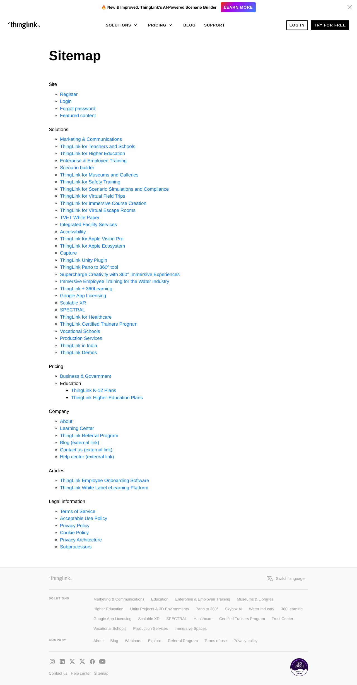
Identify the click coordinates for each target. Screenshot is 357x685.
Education (159, 599)
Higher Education (108, 609)
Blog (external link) (79, 442)
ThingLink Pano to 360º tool (89, 267)
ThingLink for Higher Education (92, 153)
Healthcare (203, 618)
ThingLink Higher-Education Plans (107, 397)
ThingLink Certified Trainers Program (99, 324)
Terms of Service (77, 511)
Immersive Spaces (191, 628)
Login (66, 101)
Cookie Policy (74, 532)
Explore (154, 640)
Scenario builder (77, 167)
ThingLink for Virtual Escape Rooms (98, 210)
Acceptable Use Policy (83, 518)
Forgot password (77, 108)
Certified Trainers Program (242, 618)
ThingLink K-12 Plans (93, 390)
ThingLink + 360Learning (86, 288)
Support (214, 25)
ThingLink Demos (78, 352)
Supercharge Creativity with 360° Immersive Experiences (120, 274)
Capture (68, 253)
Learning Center (77, 428)
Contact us (58, 673)
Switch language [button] (286, 578)
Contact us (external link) (86, 449)
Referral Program (183, 640)
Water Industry (261, 609)
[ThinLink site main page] (24, 25)
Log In (297, 25)
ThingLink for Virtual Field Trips (92, 196)
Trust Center (282, 618)
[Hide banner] (349, 7)
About (66, 421)
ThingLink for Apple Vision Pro (91, 238)
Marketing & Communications (91, 139)
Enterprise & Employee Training (93, 160)
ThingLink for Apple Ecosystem (92, 246)
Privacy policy (246, 640)
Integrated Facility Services (88, 224)
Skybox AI (233, 609)
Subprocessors (75, 547)
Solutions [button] (119, 25)
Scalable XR (73, 303)
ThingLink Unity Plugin (83, 260)
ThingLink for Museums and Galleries (99, 175)
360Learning (292, 609)
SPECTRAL (72, 310)
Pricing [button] (158, 25)
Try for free (330, 25)
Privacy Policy (75, 525)
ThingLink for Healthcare (86, 317)
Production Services (81, 338)
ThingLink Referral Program (89, 435)
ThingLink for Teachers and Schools (97, 146)
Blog (189, 25)
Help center (81, 673)
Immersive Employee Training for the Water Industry (114, 281)
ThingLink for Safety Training (90, 182)
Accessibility (73, 231)
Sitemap (101, 673)
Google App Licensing (83, 295)
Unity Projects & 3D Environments (159, 609)
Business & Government (85, 376)
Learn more (238, 7)
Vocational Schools (80, 331)
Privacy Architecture (81, 540)
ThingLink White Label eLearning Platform (104, 487)
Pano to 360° (207, 609)
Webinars (133, 640)
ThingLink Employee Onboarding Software (104, 480)
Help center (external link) (87, 456)
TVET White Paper (79, 217)
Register (69, 94)
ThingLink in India (78, 345)
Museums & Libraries (255, 599)
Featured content (78, 115)
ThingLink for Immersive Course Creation (103, 203)
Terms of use (215, 640)
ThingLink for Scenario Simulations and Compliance (114, 189)
